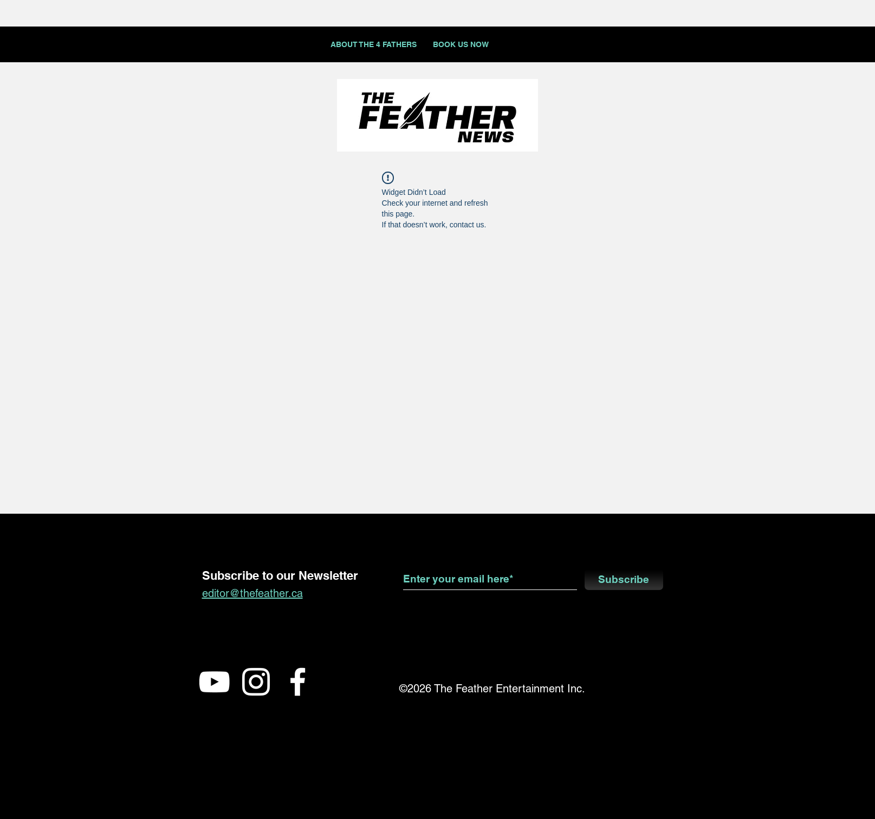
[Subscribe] (624, 579)
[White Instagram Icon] (256, 681)
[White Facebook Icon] (297, 681)
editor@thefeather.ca (252, 593)
